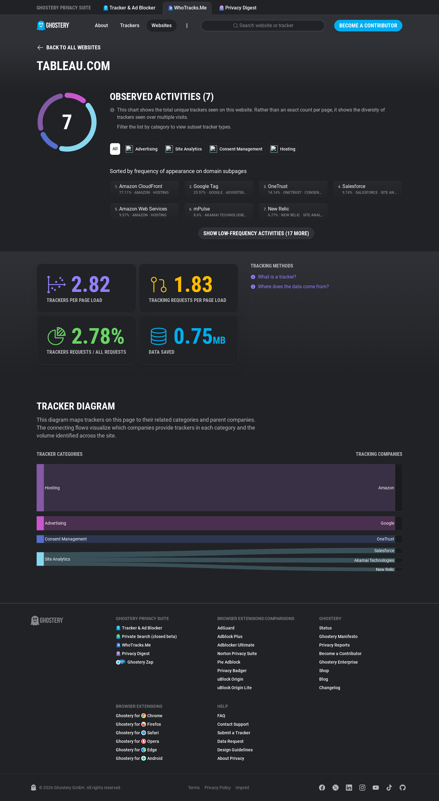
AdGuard (225, 628)
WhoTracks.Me (187, 8)
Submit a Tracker (233, 732)
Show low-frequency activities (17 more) (256, 233)
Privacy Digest (237, 8)
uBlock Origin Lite (234, 687)
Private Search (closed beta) (146, 636)
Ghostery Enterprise (338, 662)
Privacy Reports (334, 645)
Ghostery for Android (139, 758)
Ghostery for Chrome (139, 715)
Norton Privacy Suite (237, 653)
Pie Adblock (228, 662)
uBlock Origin (230, 679)
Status (325, 628)
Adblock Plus (229, 636)
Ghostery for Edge (136, 749)
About (101, 25)
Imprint (242, 787)
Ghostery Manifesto (338, 636)
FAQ (221, 715)
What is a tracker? (273, 277)
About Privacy (230, 758)
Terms (194, 787)
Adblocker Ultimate (236, 645)
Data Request (230, 741)
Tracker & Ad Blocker (129, 8)
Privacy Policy (218, 787)
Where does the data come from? (290, 286)
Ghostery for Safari (137, 732)
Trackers (129, 25)
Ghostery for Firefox (138, 724)
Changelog (329, 687)
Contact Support (233, 724)
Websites (162, 25)
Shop (324, 670)
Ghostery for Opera (137, 741)
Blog (323, 679)
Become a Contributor (368, 25)
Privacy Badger (232, 670)
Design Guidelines (235, 749)
